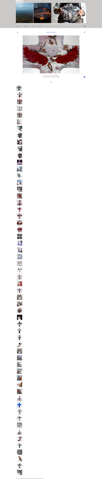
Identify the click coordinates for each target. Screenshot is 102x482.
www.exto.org (25, 478)
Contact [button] (40, 26)
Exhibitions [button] (27, 26)
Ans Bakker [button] (19, 26)
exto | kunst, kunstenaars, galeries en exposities (20, 1)
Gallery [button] (34, 26)
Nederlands (84, 26)
